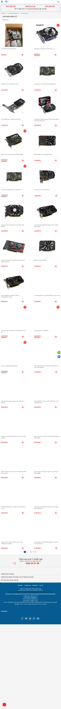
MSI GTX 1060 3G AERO (38, 299)
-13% (27, 352)
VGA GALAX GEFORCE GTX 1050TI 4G (11, 218)
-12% (27, 188)
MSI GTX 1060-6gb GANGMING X (9, 422)
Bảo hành (35, 670)
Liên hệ (41, 670)
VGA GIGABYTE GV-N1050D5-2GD (41, 177)
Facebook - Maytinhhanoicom (11, 698)
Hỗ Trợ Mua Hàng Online (9, 665)
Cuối (35, 636)
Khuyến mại (28, 670)
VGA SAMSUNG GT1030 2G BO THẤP (10, 136)
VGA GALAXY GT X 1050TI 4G (40, 218)
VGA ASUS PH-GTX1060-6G (39, 381)
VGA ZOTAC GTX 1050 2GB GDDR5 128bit (12, 177)
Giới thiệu (20, 670)
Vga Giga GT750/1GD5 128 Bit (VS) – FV (42, 54)
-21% (27, 147)
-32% (27, 393)
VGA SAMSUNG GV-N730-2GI (8, 54)
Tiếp (31, 636)
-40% (58, 25)
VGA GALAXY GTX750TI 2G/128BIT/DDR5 (43, 95)
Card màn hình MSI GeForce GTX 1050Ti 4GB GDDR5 (14, 259)
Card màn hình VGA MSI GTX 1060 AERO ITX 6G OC (14, 381)
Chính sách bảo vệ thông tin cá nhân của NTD (17, 661)
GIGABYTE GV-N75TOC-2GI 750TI (10, 95)
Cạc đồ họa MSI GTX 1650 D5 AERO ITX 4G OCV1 (45, 340)
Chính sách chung (7, 658)
